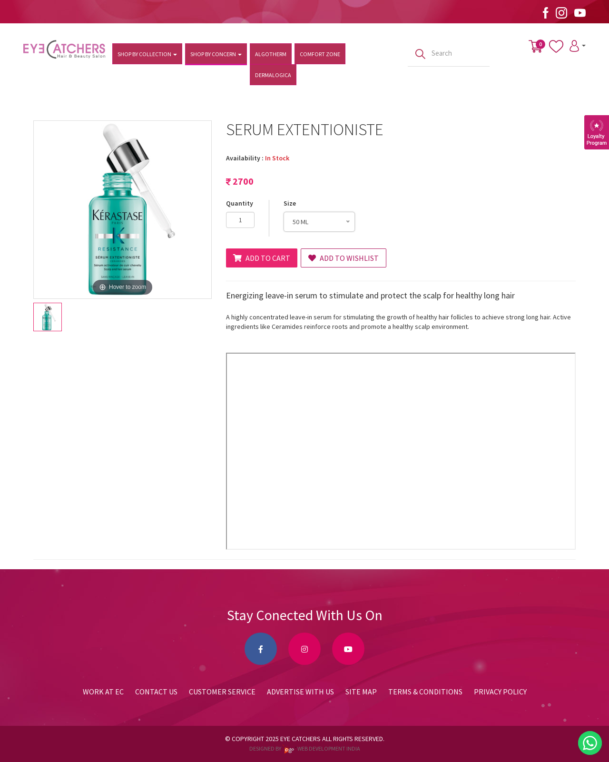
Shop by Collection (147, 54)
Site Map (361, 691)
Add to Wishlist (343, 258)
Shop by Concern (216, 54)
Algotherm (270, 54)
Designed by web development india (304, 748)
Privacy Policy (500, 691)
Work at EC (103, 691)
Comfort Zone (320, 54)
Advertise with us (300, 691)
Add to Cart (261, 258)
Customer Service (222, 691)
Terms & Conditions (425, 691)
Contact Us (156, 691)
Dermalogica (273, 75)
